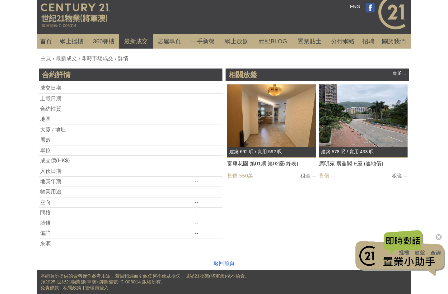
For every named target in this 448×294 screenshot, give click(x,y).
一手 (203, 41)
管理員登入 (97, 287)
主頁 (45, 58)
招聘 (368, 41)
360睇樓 (104, 41)
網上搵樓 (71, 41)
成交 (136, 41)
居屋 (169, 41)
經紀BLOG (273, 41)
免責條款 (49, 287)
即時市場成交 (97, 58)
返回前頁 (224, 263)
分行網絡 (343, 41)
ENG (355, 6)
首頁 (46, 41)
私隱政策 (72, 287)
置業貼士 (309, 41)
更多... (399, 72)
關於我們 (394, 41)
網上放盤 (236, 41)
